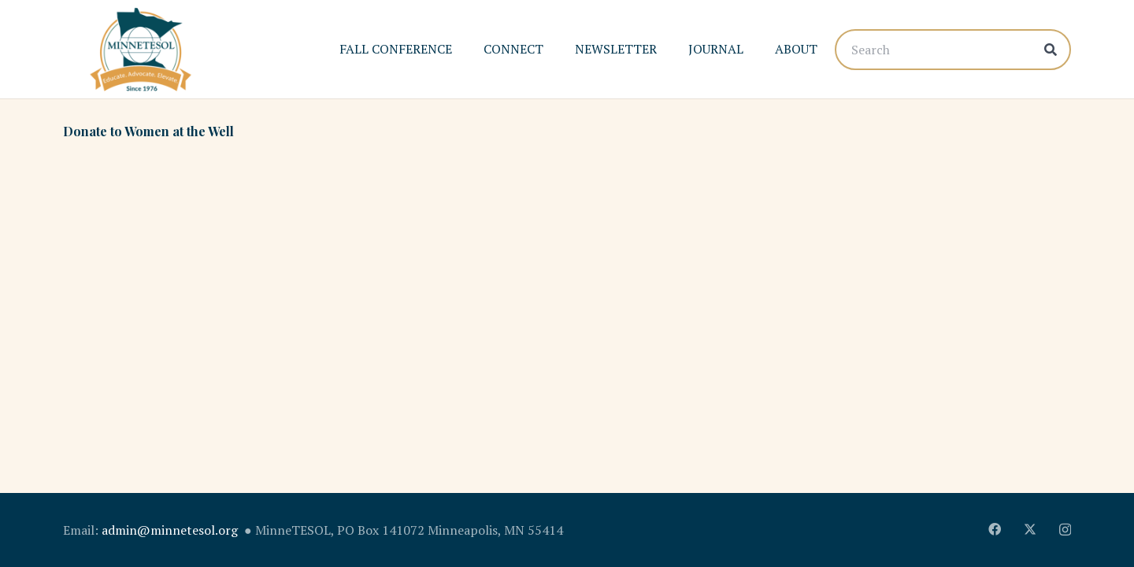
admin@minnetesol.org (170, 530)
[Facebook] (994, 529)
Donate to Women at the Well (148, 131)
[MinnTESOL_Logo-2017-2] (140, 49)
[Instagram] (1065, 530)
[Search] (953, 49)
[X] (1030, 529)
